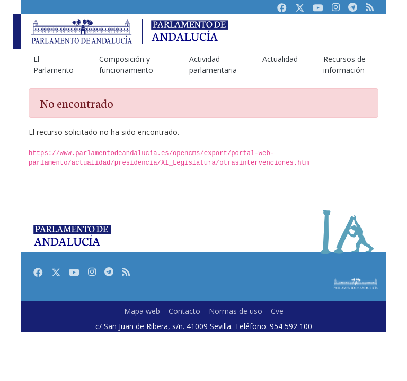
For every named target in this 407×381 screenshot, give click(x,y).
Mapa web (142, 311)
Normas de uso (235, 311)
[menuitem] (53, 64)
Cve (277, 311)
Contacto (184, 311)
